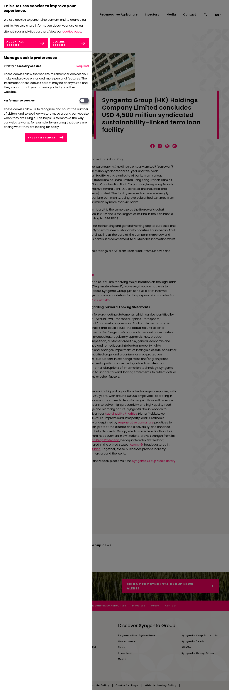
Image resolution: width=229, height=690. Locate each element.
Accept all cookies (15, 43)
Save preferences (42, 137)
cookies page (71, 31)
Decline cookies (58, 43)
